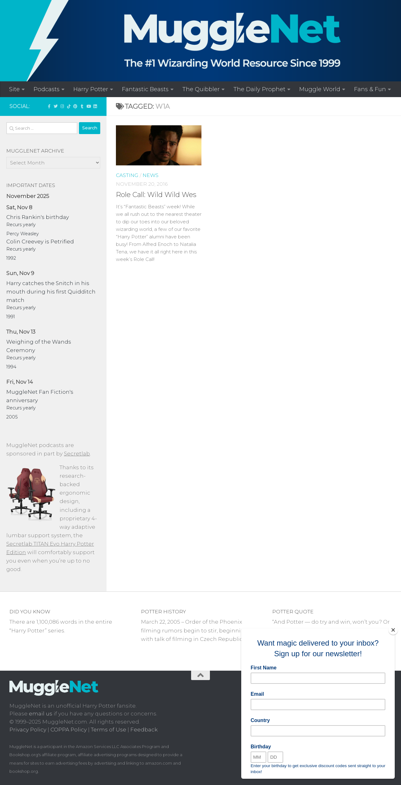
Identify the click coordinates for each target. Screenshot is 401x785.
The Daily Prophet (259, 89)
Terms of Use (108, 729)
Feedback (144, 729)
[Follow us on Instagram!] (62, 106)
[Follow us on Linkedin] (95, 106)
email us (40, 713)
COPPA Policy (68, 729)
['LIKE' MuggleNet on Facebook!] (49, 106)
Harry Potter (90, 89)
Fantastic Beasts (145, 89)
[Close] (393, 630)
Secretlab (77, 453)
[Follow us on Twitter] (56, 106)
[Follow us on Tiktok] (69, 106)
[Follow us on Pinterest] (75, 106)
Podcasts (47, 89)
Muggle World (319, 89)
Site (14, 89)
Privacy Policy (27, 729)
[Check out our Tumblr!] (82, 106)
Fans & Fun (370, 89)
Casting (127, 175)
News (151, 175)
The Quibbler (201, 89)
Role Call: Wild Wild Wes (156, 194)
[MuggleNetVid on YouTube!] (88, 106)
